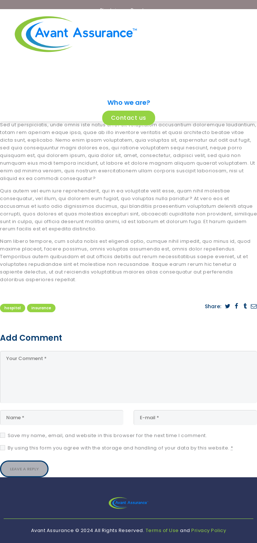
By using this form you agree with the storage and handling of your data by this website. (120, 447)
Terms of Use (162, 530)
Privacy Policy (208, 530)
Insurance (41, 308)
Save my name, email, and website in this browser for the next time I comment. (107, 435)
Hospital (12, 308)
